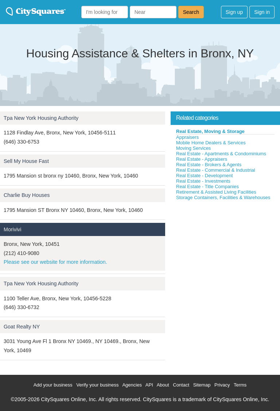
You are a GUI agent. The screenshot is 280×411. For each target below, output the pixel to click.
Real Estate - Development (204, 175)
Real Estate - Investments (203, 181)
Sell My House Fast (26, 161)
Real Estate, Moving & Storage (210, 131)
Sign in (262, 12)
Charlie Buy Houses (27, 195)
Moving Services (193, 148)
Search (191, 12)
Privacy (222, 385)
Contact (181, 385)
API (149, 385)
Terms (240, 385)
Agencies (131, 385)
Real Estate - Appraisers (201, 159)
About (163, 385)
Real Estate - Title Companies (207, 186)
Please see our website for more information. (55, 262)
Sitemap (202, 385)
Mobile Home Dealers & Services (211, 142)
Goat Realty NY (22, 327)
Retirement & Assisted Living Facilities (216, 192)
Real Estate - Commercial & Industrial (215, 170)
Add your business (53, 385)
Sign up (234, 12)
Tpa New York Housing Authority (41, 118)
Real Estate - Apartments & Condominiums (221, 153)
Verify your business (97, 385)
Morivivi (12, 229)
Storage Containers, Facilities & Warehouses (223, 197)
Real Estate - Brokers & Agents (208, 164)
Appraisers (187, 137)
